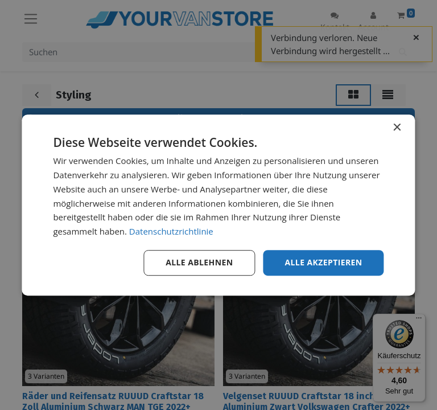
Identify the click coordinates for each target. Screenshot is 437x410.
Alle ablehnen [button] (199, 262)
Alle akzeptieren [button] (323, 262)
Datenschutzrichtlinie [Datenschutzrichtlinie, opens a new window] (171, 231)
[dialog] (218, 205)
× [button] (397, 128)
